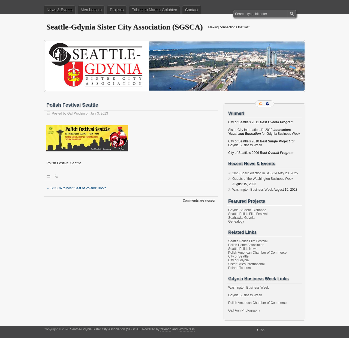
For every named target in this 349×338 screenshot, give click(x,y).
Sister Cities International (246, 264)
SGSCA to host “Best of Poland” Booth (76, 188)
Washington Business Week (252, 190)
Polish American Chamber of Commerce (257, 253)
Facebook (268, 103)
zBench (165, 329)
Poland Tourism (239, 268)
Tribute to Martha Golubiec (154, 10)
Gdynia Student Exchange (247, 210)
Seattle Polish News (242, 249)
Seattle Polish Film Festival (247, 214)
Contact (191, 10)
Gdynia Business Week (245, 295)
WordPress (187, 329)
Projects (117, 10)
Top (261, 330)
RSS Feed (261, 103)
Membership (91, 10)
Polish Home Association (246, 245)
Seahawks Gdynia (241, 218)
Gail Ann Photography (244, 310)
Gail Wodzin (76, 113)
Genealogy (236, 221)
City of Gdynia (238, 260)
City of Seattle (238, 256)
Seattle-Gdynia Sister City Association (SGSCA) (124, 27)
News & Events (60, 10)
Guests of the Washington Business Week (262, 179)
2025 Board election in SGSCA (254, 173)
